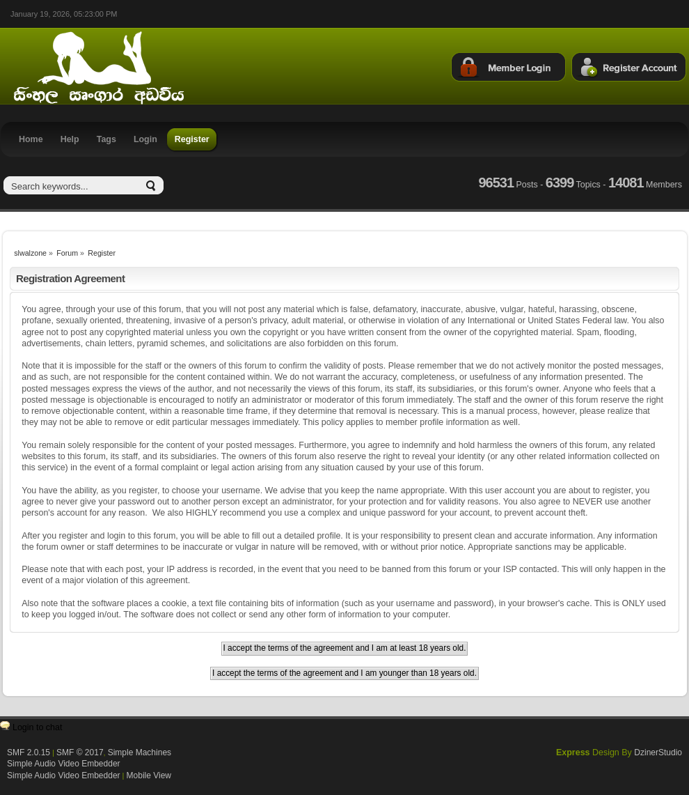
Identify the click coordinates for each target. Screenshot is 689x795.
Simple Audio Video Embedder (63, 764)
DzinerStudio (658, 752)
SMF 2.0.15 (28, 752)
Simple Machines (139, 752)
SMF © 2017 (80, 752)
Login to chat (37, 727)
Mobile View (149, 775)
